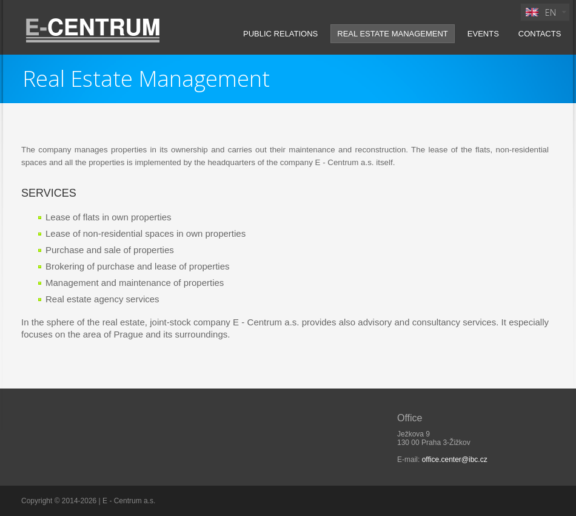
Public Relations (280, 33)
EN (539, 13)
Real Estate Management (392, 33)
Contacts (539, 33)
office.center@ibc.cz (454, 459)
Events (483, 33)
